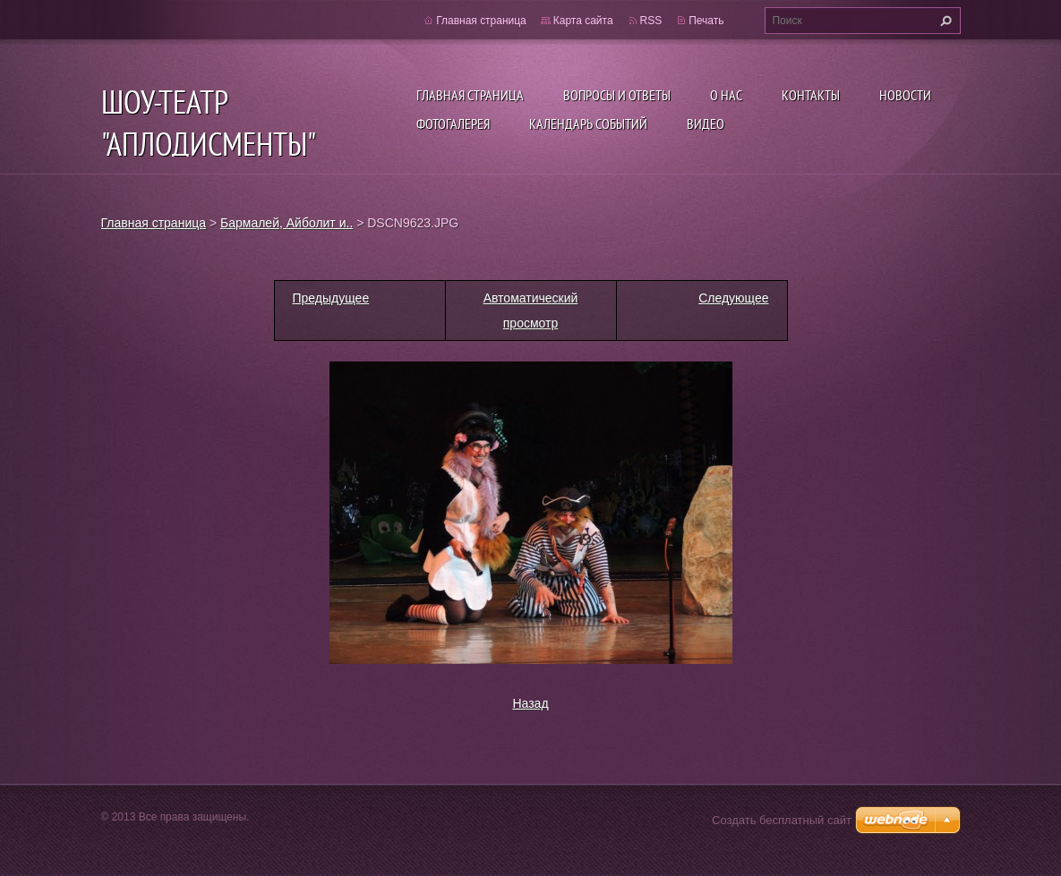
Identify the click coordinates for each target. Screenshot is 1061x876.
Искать (943, 20)
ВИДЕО (705, 123)
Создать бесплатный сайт (781, 820)
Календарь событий (588, 123)
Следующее (733, 298)
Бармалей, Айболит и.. (286, 223)
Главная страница (470, 95)
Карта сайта (583, 20)
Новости (905, 95)
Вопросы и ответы (617, 95)
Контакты (811, 95)
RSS (651, 20)
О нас (726, 95)
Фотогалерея (453, 123)
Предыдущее (331, 298)
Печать (706, 20)
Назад (530, 703)
